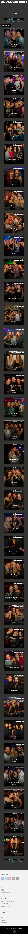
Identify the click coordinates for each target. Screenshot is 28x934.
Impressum (3, 893)
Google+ (2, 917)
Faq (1, 887)
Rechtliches (3, 890)
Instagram (3, 920)
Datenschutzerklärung (5, 892)
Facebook (3, 916)
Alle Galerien (6, 25)
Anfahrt (2, 889)
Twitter (2, 919)
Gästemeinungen (4, 922)
